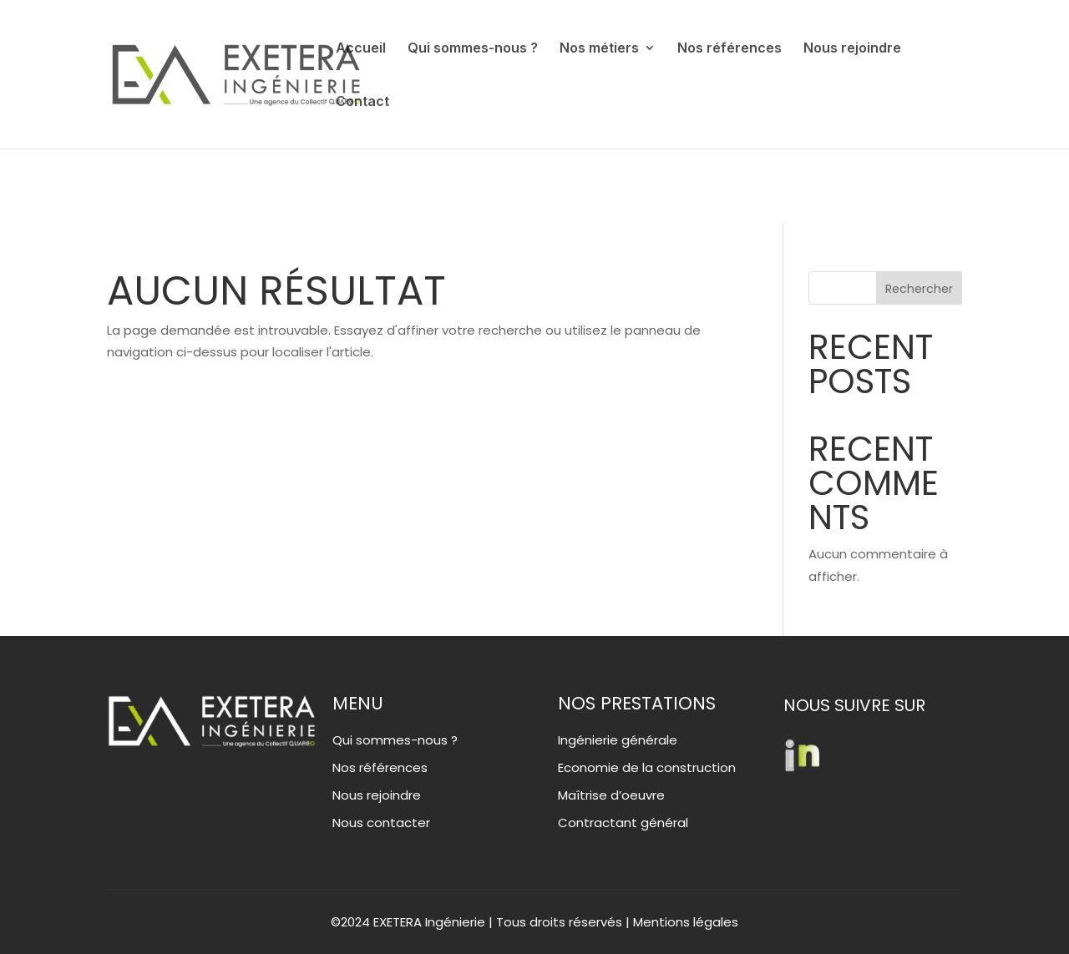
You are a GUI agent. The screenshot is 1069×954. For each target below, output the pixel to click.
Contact (362, 102)
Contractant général (623, 822)
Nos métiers (599, 49)
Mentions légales (685, 922)
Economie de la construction (647, 767)
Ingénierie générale (617, 740)
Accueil (361, 49)
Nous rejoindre (852, 49)
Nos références (729, 49)
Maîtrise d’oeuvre (611, 795)
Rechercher (919, 288)
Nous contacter (381, 822)
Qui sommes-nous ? (473, 49)
